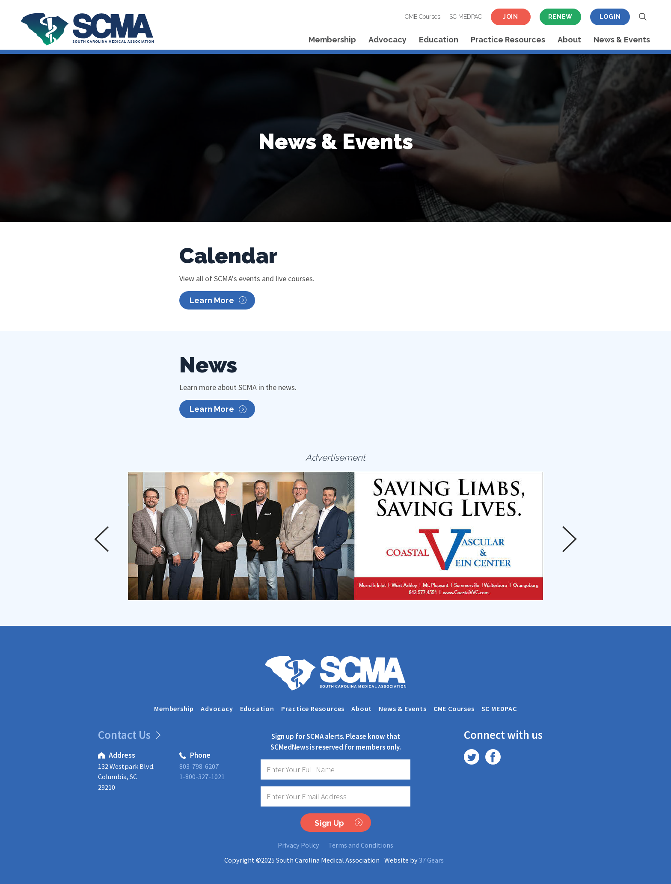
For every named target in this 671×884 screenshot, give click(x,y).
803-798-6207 (199, 766)
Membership (332, 39)
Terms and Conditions (360, 845)
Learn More (218, 300)
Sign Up (338, 823)
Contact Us (127, 734)
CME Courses (422, 16)
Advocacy (387, 39)
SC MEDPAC (465, 16)
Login (610, 16)
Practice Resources (508, 39)
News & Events (622, 39)
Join (510, 16)
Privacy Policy (298, 845)
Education (438, 39)
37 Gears (431, 860)
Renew (560, 16)
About (569, 39)
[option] (335, 536)
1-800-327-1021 (202, 776)
